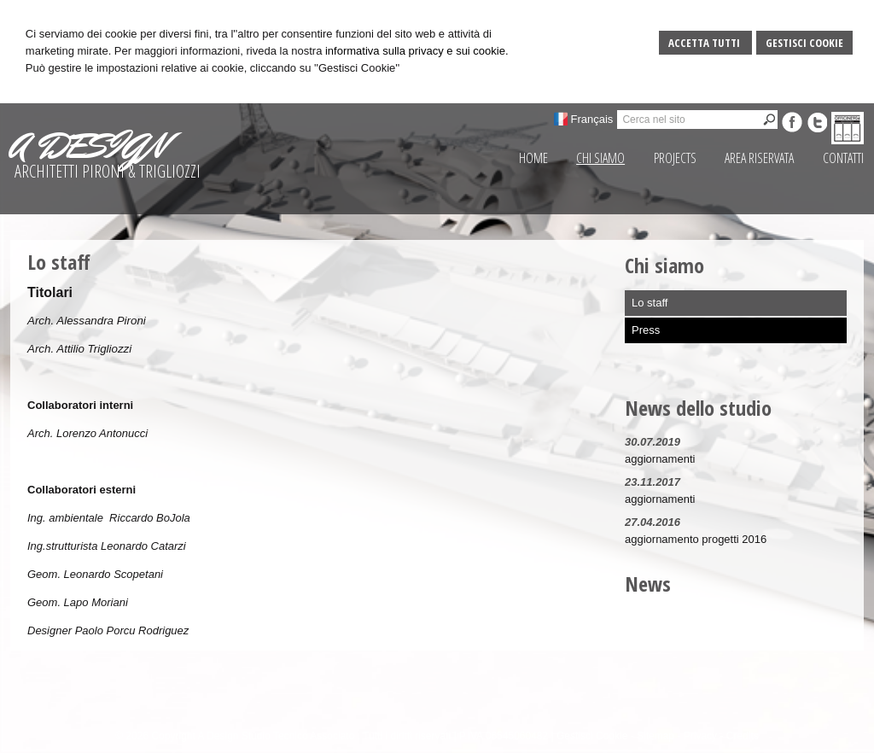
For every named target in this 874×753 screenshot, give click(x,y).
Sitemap (655, 736)
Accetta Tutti (705, 42)
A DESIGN (88, 146)
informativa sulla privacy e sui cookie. (417, 50)
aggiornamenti (660, 458)
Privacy (700, 736)
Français (592, 119)
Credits (742, 736)
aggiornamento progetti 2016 (695, 539)
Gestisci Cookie (804, 42)
